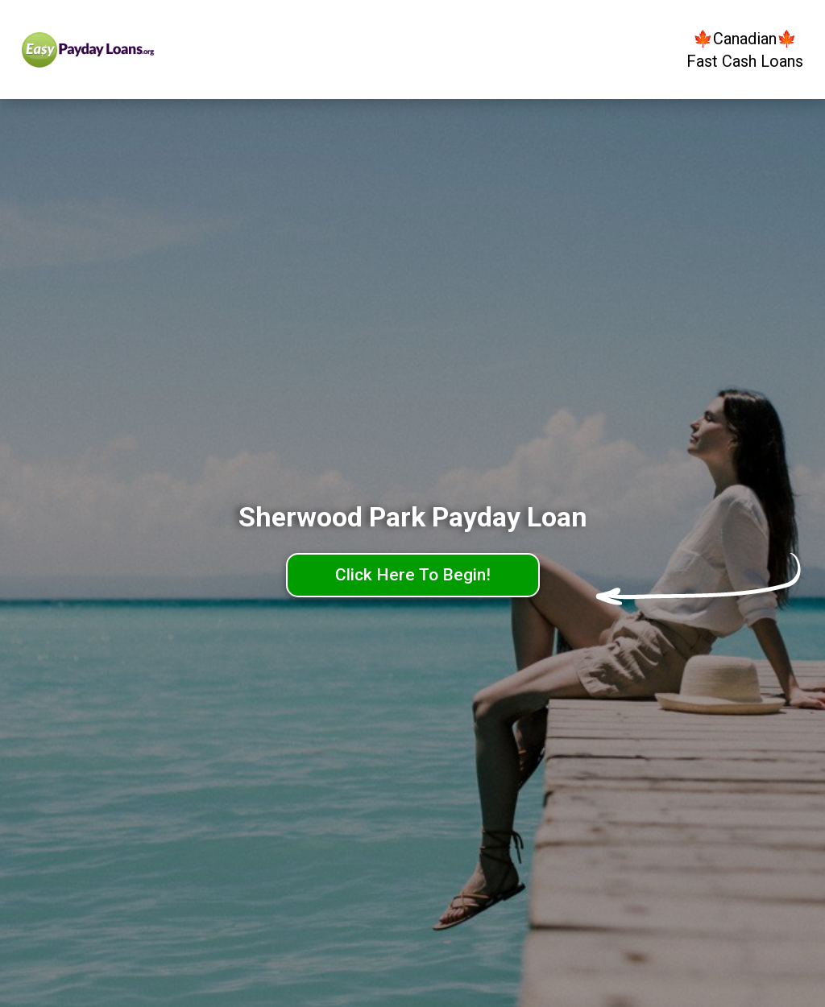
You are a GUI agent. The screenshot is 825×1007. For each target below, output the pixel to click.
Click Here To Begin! (413, 574)
